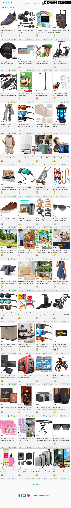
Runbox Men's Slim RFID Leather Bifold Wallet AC (7, 376)
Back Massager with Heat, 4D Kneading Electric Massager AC (61, 158)
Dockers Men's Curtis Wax (8, 219)
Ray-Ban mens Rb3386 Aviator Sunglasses (60, 220)
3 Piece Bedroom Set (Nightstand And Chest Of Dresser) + (26, 283)
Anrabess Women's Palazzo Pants (6, 125)
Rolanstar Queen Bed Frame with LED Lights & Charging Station (25, 346)
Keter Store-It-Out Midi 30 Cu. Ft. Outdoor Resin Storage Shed (7, 346)
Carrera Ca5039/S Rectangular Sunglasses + (61, 440)
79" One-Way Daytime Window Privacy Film (59, 471)
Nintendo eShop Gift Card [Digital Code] (25, 94)
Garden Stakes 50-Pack (43, 376)
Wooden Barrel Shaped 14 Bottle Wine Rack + (26, 408)
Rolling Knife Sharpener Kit (8, 407)
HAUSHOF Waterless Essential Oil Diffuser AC (25, 220)
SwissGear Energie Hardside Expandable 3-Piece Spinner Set (43, 472)
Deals (27, 3)
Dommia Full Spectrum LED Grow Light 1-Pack (26, 439)
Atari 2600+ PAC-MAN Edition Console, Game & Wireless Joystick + (60, 346)
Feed (42, 491)
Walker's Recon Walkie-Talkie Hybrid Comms (43, 314)
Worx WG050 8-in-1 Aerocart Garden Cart (42, 188)
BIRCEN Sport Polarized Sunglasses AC (25, 188)
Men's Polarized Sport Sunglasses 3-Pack (42, 345)
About (28, 491)
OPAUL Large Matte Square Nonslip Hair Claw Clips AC (44, 220)
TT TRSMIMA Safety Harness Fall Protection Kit (61, 188)
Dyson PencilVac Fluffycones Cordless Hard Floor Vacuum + (44, 95)
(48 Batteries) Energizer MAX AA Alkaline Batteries (8, 189)
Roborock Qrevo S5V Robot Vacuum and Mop (26, 157)
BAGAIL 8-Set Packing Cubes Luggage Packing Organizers (43, 126)
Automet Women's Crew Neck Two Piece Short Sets (8, 157)
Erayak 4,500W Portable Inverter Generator (25, 376)
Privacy (35, 491)
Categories (36, 3)
